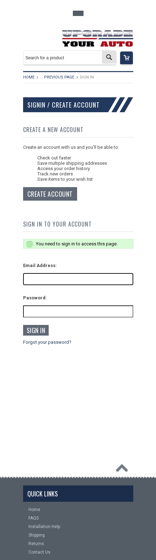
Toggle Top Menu (78, 13)
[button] (126, 58)
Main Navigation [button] (37, 36)
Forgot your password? (47, 342)
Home (28, 77)
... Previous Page (57, 77)
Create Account (50, 194)
